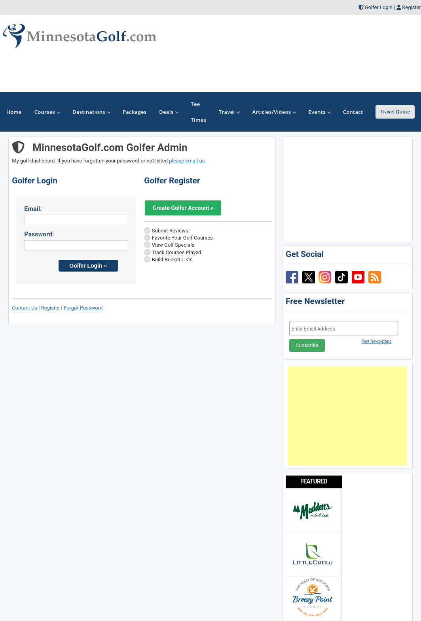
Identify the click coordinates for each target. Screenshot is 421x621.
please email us (187, 161)
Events (319, 111)
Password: (39, 234)
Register (411, 7)
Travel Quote (395, 111)
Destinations (91, 111)
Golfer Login (379, 7)
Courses (47, 111)
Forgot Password (83, 308)
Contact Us (24, 308)
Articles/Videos (274, 111)
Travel (229, 111)
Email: (33, 209)
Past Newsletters (376, 341)
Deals (168, 111)
